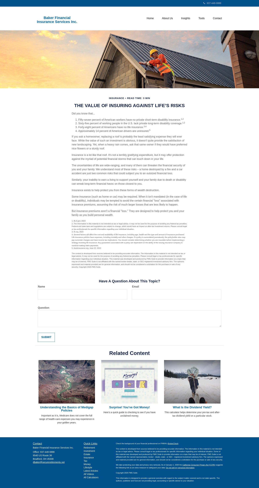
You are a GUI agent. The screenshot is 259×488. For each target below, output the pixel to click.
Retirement (89, 447)
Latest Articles (91, 470)
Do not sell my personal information (180, 468)
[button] (167, 18)
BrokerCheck (173, 444)
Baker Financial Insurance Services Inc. (57, 20)
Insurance (89, 457)
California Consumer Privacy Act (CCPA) (199, 465)
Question (43, 307)
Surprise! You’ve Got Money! (129, 407)
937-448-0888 (212, 3)
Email (135, 286)
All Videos (89, 474)
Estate (87, 454)
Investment (89, 451)
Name (41, 286)
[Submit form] (46, 337)
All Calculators (91, 477)
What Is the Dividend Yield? (192, 407)
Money (87, 464)
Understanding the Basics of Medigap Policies (66, 409)
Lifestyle (88, 467)
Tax (85, 461)
